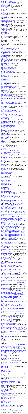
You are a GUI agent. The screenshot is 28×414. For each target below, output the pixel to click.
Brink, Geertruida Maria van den (8, 227)
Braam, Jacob (4, 161)
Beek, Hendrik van (5, 35)
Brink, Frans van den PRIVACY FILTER (10, 226)
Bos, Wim (3, 160)
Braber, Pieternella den (6, 184)
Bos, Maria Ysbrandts (6, 157)
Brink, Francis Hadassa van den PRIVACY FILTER (13, 224)
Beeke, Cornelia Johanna (7, 39)
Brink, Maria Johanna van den (8, 313)
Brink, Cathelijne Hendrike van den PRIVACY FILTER (14, 206)
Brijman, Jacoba (4, 195)
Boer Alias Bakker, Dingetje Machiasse (10, 122)
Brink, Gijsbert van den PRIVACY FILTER (11, 258)
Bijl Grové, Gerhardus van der (8, 82)
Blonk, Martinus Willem (6, 98)
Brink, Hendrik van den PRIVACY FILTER (11, 265)
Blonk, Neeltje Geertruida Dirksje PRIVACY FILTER (13, 102)
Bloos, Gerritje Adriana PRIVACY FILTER (11, 111)
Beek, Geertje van (5, 33)
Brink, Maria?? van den (6, 320)
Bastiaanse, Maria (5, 29)
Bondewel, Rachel (5, 137)
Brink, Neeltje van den (6, 334)
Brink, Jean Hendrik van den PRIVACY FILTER (12, 292)
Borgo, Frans (4, 138)
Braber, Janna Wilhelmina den (8, 179)
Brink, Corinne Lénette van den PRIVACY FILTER (13, 207)
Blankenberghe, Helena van (7, 86)
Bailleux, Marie (4, 5)
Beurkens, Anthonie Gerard (7, 71)
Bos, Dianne (3, 148)
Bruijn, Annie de (5, 375)
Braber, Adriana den (5, 164)
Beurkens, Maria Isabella (7, 72)
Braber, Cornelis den (5, 168)
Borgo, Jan (3, 141)
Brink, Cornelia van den (6, 208)
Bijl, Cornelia (4, 83)
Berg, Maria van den (5, 59)
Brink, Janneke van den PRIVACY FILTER (11, 290)
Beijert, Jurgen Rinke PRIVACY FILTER (10, 48)
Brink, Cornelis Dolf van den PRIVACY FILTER (12, 211)
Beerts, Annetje (4, 43)
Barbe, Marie (4, 17)
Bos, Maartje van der (6, 154)
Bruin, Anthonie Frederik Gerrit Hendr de (11, 381)
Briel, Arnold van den (6, 191)
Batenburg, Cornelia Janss (7, 31)
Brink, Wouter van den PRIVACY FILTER (11, 361)
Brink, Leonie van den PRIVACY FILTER (11, 304)
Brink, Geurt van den (6, 253)
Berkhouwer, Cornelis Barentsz (8, 68)
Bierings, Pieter (4, 79)
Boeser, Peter (4, 129)
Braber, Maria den (5, 183)
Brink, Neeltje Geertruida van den (9, 331)
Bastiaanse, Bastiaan (5, 22)
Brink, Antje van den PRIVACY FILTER (10, 196)
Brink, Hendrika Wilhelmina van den (9, 272)
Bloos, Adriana (4, 106)
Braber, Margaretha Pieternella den (9, 181)
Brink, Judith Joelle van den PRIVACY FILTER (12, 296)
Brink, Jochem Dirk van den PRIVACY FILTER (12, 295)
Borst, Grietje (4, 144)
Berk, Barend (4, 64)
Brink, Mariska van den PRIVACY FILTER (11, 323)
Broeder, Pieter (4, 367)
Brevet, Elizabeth (5, 189)
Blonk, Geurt (4, 91)
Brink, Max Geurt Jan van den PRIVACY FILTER (13, 327)
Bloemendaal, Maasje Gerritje (8, 87)
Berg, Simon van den (6, 60)
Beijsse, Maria (4, 51)
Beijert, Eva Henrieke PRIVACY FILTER (11, 47)
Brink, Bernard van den (6, 202)
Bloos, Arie (3, 109)
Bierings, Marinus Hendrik (7, 76)
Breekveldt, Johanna (5, 188)
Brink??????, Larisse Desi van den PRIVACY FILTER (14, 365)
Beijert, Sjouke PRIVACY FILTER (9, 49)
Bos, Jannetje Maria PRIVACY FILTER (10, 152)
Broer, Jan (3, 370)
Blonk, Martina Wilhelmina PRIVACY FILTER (12, 97)
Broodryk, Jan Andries (6, 371)
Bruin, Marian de (5, 402)
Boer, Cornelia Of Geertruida (8, 126)
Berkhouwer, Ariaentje (6, 66)
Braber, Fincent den (5, 175)
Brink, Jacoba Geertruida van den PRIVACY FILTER (13, 282)
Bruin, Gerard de (5, 392)
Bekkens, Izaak (4, 52)
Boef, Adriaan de (5, 118)
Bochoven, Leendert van (6, 117)
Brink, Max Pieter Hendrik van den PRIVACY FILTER (14, 328)
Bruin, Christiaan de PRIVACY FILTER (10, 382)
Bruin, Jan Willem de (6, 398)
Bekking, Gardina (5, 55)
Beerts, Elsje (4, 44)
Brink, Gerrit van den (6, 243)
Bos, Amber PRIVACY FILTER (8, 146)
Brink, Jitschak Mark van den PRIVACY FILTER (12, 293)
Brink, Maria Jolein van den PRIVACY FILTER (12, 316)
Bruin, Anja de (4, 379)
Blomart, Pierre (4, 90)
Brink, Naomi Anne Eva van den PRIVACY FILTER (13, 330)
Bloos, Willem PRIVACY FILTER (9, 114)
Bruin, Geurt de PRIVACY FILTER (9, 396)
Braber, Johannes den (6, 180)
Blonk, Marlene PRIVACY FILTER (9, 95)
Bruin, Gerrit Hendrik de (6, 393)
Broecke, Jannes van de (6, 366)
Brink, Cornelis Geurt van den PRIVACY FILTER (13, 212)
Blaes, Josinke (4, 84)
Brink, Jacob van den (6, 280)
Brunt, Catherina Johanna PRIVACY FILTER (11, 406)
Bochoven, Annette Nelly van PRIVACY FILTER (12, 115)
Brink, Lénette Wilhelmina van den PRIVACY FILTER (14, 301)
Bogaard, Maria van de (6, 130)
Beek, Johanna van (5, 36)
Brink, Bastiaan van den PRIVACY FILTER (11, 200)
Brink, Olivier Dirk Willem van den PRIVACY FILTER (14, 344)
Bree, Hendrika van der (6, 185)
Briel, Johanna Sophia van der (8, 192)
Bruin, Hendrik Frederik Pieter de (9, 397)
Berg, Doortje (4, 57)
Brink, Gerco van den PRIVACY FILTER (10, 230)
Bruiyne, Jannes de (5, 405)
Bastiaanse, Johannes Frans (7, 26)
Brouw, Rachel (4, 373)
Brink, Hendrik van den (6, 266)
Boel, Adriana (4, 121)
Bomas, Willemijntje (5, 134)
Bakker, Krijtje (4, 6)
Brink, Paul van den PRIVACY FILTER (10, 346)
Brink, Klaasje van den (6, 299)
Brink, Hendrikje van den (7, 277)
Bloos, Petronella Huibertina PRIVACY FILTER (12, 113)
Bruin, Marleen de (5, 404)
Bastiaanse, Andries (5, 21)
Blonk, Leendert (4, 94)
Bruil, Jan (3, 377)
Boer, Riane (3, 127)
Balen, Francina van (5, 13)
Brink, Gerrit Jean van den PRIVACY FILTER (12, 242)
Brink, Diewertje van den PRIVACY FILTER (11, 219)
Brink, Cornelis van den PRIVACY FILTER (11, 216)
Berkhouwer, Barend (6, 67)
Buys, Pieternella (5, 410)
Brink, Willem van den (6, 352)
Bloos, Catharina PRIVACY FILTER (9, 110)
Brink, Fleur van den (5, 223)
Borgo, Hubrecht (5, 140)
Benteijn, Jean (4, 56)
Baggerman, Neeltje (5, 4)
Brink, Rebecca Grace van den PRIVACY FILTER (13, 347)
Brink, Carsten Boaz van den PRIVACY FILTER (12, 204)
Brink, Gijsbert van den (6, 260)
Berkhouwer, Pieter (5, 70)
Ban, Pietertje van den (6, 16)
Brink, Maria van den (6, 317)
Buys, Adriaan (4, 408)
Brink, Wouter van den (6, 362)
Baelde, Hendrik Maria (6, 1)
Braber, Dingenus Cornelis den (8, 172)
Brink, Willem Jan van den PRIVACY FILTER (12, 351)
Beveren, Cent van (5, 75)
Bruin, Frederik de (5, 385)
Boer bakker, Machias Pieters (8, 125)
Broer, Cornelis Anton (6, 369)
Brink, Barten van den (6, 198)
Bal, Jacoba (3, 10)
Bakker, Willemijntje (6, 8)
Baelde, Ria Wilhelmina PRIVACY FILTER (11, 2)
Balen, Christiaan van (6, 12)
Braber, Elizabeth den (6, 173)
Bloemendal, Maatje (5, 88)
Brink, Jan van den (5, 284)
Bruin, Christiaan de (5, 383)
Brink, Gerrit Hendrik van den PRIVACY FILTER (13, 231)
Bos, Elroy (3, 149)
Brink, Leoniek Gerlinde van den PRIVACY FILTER (13, 305)
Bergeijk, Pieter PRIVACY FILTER (9, 63)
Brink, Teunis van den (6, 348)
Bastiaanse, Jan (4, 25)
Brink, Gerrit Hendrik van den (8, 237)
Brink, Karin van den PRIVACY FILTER (10, 297)
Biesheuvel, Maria (5, 80)
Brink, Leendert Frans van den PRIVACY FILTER (13, 303)
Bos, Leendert (4, 153)
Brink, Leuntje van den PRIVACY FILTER (11, 307)
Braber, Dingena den (5, 171)
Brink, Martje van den (6, 324)
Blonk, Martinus (4, 101)
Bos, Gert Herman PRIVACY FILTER (10, 150)
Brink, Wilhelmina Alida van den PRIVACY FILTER (13, 350)
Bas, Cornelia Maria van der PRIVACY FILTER (12, 20)
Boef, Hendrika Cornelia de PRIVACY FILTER (12, 119)
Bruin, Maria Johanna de (6, 400)
